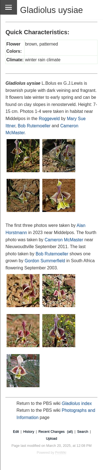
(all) (70, 431)
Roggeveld (49, 118)
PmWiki (60, 453)
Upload (51, 438)
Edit (16, 431)
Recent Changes (51, 431)
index (77, 403)
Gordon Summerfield (44, 260)
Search (82, 431)
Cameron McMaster (63, 239)
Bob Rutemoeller (34, 125)
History (28, 431)
